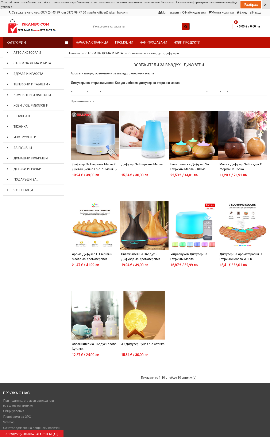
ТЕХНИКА (17, 126)
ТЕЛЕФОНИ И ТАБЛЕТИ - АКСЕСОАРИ (28, 84)
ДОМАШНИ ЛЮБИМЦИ (27, 158)
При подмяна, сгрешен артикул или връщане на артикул (28, 403)
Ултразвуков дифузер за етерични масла (188, 256)
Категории (37, 42)
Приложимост (83, 101)
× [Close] (265, 5)
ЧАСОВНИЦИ (19, 190)
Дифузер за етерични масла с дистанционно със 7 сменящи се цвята (94, 169)
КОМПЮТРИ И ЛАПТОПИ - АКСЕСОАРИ (29, 95)
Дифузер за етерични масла (142, 164)
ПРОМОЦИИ (124, 42)
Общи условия (13, 411)
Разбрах (251, 4)
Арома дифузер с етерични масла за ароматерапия (92, 256)
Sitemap (9, 422)
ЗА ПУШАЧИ (19, 147)
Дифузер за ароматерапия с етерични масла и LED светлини (241, 259)
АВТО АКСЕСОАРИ (23, 52)
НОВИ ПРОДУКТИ (187, 42)
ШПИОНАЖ (18, 116)
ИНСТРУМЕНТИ (21, 137)
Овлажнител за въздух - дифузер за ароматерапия (140, 256)
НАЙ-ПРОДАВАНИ (153, 42)
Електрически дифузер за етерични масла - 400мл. (189, 166)
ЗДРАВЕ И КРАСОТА (24, 73)
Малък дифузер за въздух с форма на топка (241, 166)
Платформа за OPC (17, 417)
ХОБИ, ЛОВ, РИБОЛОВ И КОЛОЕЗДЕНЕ (27, 105)
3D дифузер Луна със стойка (143, 344)
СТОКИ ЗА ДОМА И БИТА (28, 63)
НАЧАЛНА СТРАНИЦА (92, 42)
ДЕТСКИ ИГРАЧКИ (23, 169)
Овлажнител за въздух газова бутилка (94, 346)
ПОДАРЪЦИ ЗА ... (22, 179)
